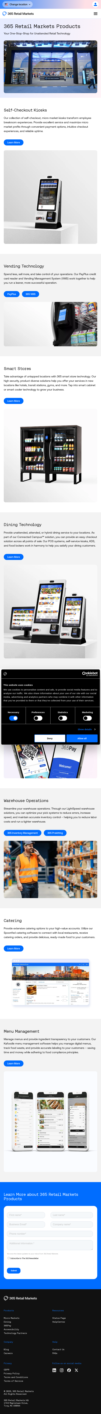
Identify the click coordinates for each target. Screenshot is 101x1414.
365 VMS (31, 294)
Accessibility (11, 1329)
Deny (50, 738)
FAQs (54, 1353)
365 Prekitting (55, 833)
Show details (85, 729)
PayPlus (11, 294)
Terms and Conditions (16, 1377)
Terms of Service (13, 1381)
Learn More (13, 142)
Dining (7, 1322)
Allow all (82, 738)
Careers (8, 1353)
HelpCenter (58, 1322)
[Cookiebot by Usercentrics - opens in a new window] (84, 674)
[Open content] (17, 4)
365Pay (7, 1325)
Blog (6, 1349)
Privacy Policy (12, 1373)
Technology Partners (15, 1333)
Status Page (59, 1318)
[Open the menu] (95, 13)
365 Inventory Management (22, 833)
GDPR (6, 1369)
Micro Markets (11, 1318)
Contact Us (58, 1349)
